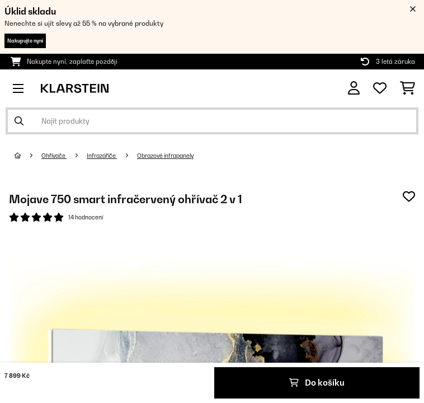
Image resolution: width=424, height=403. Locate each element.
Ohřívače (54, 155)
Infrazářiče (102, 155)
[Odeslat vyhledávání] (19, 121)
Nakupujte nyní (25, 41)
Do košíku (317, 382)
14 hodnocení (85, 217)
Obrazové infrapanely (165, 155)
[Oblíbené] (380, 88)
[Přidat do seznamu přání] (409, 196)
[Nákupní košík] (407, 88)
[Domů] (28, 155)
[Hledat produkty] (212, 120)
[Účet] (354, 88)
